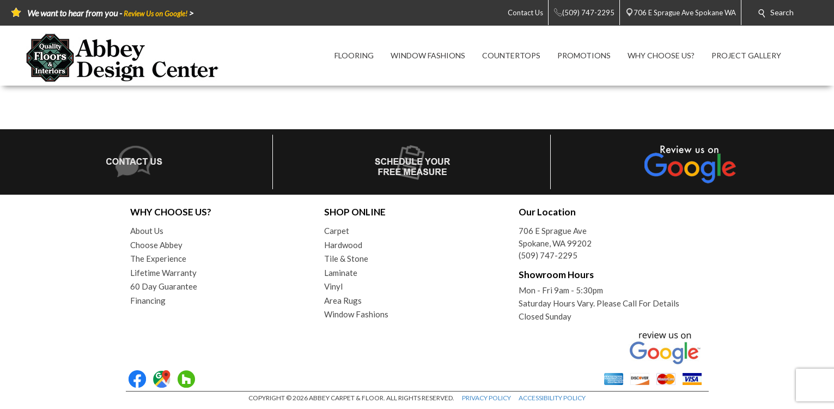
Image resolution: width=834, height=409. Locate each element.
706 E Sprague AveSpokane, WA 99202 (555, 237)
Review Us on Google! (155, 13)
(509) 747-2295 (548, 255)
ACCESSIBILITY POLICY (552, 398)
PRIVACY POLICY (486, 398)
